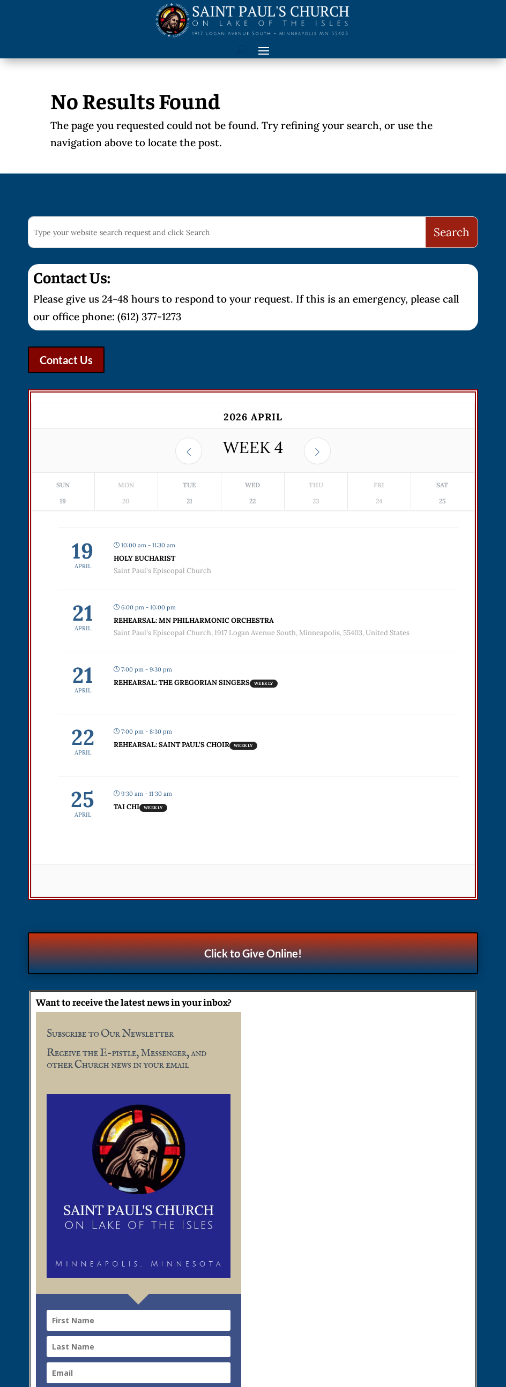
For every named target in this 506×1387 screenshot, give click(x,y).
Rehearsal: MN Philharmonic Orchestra (194, 620)
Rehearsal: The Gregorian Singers (182, 682)
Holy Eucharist (144, 558)
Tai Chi (126, 806)
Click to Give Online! (253, 953)
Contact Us (66, 359)
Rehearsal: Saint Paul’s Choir (171, 744)
